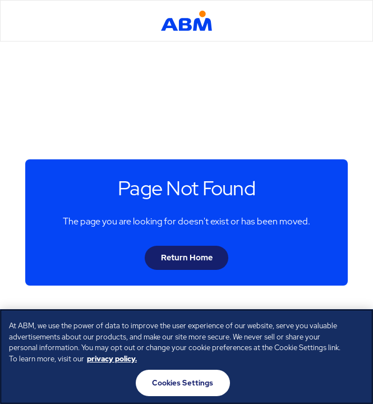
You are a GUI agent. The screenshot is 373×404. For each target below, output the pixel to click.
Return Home (187, 257)
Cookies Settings (182, 383)
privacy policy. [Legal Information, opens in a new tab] (112, 359)
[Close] (355, 327)
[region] (186, 356)
